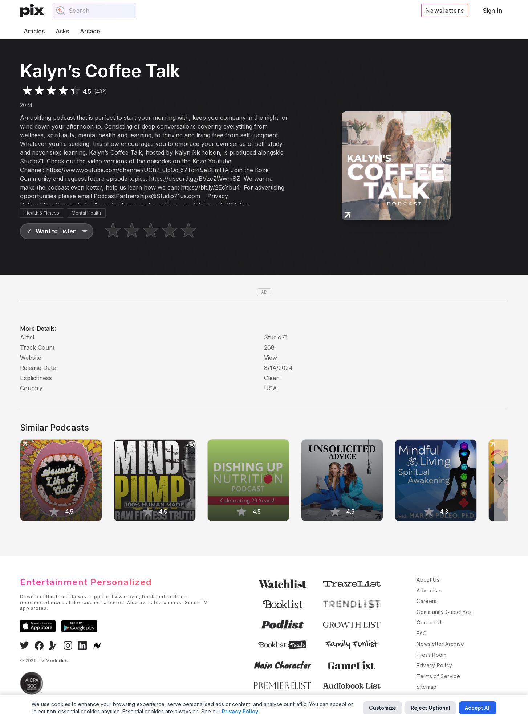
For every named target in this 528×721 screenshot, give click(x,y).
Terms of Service (438, 676)
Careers (426, 601)
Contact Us (430, 622)
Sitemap (426, 687)
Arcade (90, 31)
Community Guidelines (444, 612)
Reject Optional (430, 708)
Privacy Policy (434, 665)
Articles (34, 31)
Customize (382, 708)
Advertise (428, 590)
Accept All (478, 708)
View (270, 357)
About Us (428, 580)
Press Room (432, 655)
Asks (62, 31)
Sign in (492, 10)
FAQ (422, 633)
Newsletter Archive (440, 644)
